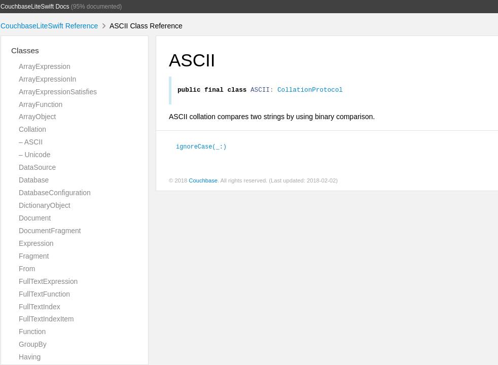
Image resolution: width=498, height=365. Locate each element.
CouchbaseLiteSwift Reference (49, 26)
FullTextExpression (48, 281)
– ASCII (31, 142)
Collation (32, 129)
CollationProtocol (310, 90)
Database (34, 180)
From (27, 269)
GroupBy (33, 344)
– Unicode (34, 155)
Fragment (34, 256)
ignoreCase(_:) (201, 147)
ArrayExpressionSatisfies (58, 92)
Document (35, 218)
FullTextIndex (39, 307)
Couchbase (203, 182)
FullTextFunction (44, 294)
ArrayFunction (40, 104)
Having (30, 357)
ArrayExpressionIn (47, 79)
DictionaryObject (44, 205)
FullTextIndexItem (46, 319)
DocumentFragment (50, 231)
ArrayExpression (44, 66)
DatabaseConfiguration (55, 193)
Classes (25, 50)
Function (32, 331)
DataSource (37, 167)
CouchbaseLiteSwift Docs (35, 6)
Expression (36, 243)
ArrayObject (37, 117)
